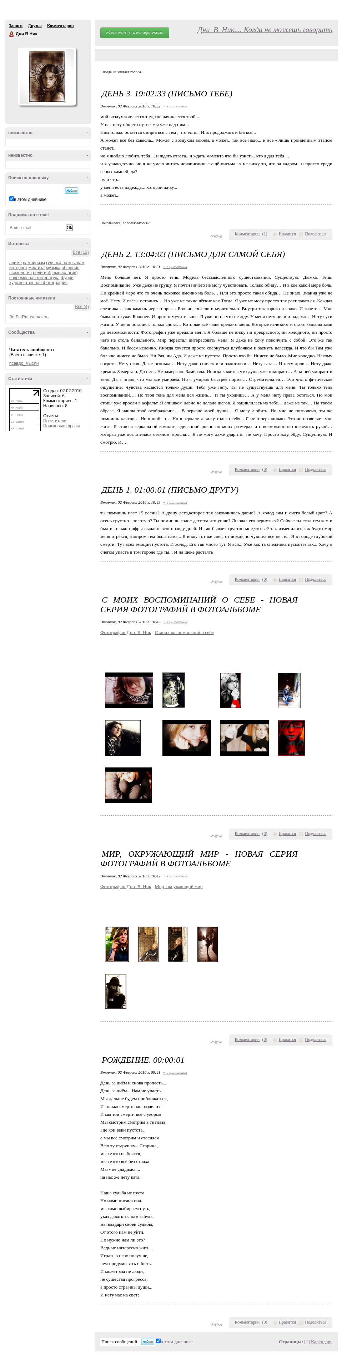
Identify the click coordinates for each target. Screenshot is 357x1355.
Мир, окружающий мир (179, 886)
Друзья (34, 25)
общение (71, 267)
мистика (37, 267)
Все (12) (81, 252)
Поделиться (315, 233)
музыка (53, 267)
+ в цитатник (175, 106)
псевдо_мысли (24, 363)
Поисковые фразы (61, 425)
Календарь (321, 1341)
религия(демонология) (55, 272)
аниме (15, 262)
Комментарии (60, 25)
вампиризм (34, 262)
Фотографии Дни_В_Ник (125, 632)
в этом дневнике (30, 199)
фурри (67, 277)
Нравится (287, 233)
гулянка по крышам (65, 262)
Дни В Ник (12, 34)
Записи (15, 25)
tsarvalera (39, 316)
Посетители (54, 420)
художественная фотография (38, 282)
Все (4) (82, 306)
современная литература (34, 277)
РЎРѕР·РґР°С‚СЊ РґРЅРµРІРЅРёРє (135, 33)
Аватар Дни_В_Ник (47, 76)
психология (20, 272)
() (264, 233)
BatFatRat (19, 316)
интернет (18, 267)
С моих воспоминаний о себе (184, 632)
